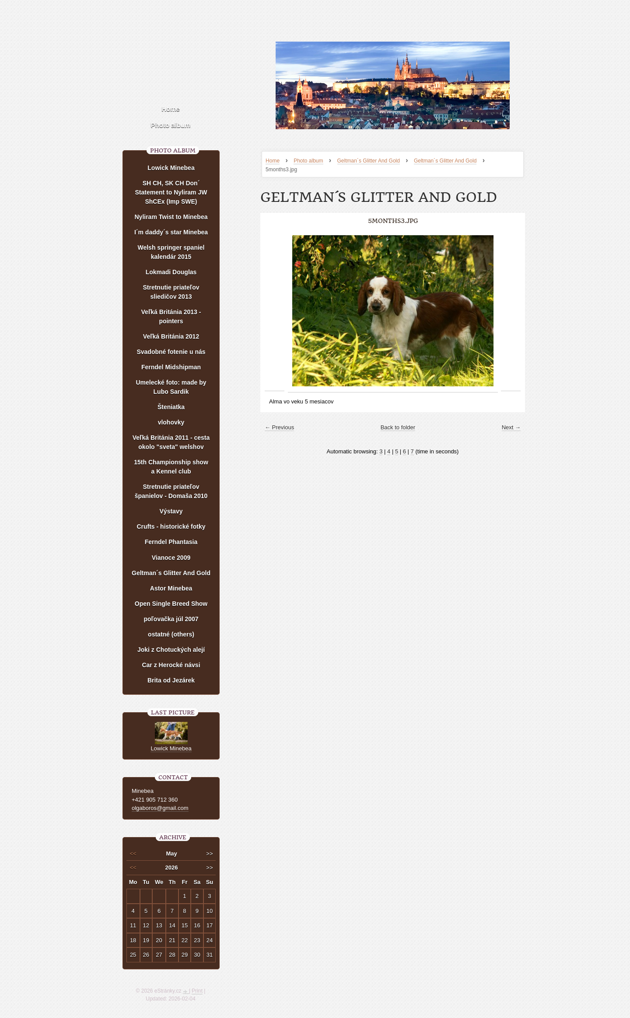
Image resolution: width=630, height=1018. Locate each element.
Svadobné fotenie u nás (170, 351)
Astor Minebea (171, 588)
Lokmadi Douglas (171, 272)
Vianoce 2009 (171, 557)
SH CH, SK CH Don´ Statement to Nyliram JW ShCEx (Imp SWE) (171, 192)
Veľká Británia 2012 (171, 336)
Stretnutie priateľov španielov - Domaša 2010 (171, 491)
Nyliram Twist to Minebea (171, 216)
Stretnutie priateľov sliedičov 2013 (171, 292)
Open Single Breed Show (171, 603)
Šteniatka (171, 406)
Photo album (308, 161)
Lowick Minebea (170, 167)
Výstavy (171, 511)
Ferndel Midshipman (171, 367)
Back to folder (398, 427)
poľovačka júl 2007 (171, 618)
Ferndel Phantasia (171, 541)
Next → (511, 427)
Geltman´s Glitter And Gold (368, 161)
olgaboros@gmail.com (160, 808)
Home (273, 161)
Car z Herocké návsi (171, 664)
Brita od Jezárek (171, 680)
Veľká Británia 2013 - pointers (171, 316)
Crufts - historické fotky (170, 526)
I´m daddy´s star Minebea (171, 232)
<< (133, 853)
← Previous (279, 427)
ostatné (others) (171, 634)
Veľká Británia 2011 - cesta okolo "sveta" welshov (171, 442)
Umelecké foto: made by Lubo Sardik (171, 387)
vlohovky (171, 422)
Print (197, 991)
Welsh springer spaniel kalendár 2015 (170, 252)
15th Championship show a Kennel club (171, 467)
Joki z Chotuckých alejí (171, 649)
